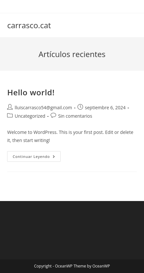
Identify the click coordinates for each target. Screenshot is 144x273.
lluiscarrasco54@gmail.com (43, 107)
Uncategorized (30, 116)
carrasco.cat (29, 25)
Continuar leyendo (37, 157)
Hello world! (30, 92)
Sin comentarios (75, 116)
